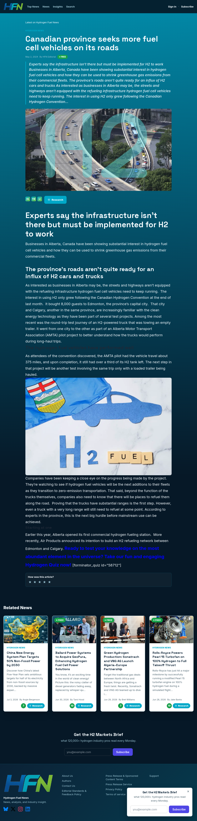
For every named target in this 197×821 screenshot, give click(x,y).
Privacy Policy (114, 789)
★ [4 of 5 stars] (44, 582)
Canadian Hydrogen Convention (123, 298)
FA (28, 199)
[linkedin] (27, 809)
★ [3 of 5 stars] (39, 582)
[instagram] (20, 809)
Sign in (172, 6)
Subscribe (187, 6)
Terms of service (115, 794)
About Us (67, 775)
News (46, 6)
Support (154, 775)
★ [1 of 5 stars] (30, 582)
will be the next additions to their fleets (138, 484)
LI (40, 199)
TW (33, 199)
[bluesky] (5, 809)
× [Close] (188, 791)
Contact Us (68, 785)
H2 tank (130, 362)
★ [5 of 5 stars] (49, 582)
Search (70, 6)
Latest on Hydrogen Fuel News (42, 22)
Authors (66, 780)
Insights (58, 6)
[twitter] (13, 809)
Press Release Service (119, 784)
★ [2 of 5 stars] (34, 582)
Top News (33, 6)
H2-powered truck (113, 323)
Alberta (58, 535)
